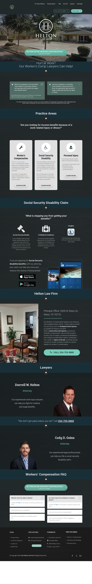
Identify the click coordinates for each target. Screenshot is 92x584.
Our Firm (65, 4)
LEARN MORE (21, 185)
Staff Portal (13, 547)
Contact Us (13, 544)
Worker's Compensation (73, 537)
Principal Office (52, 540)
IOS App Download (34, 540)
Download (79, 4)
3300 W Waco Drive (53, 544)
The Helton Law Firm (54, 537)
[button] (41, 84)
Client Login (76, 11)
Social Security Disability (73, 540)
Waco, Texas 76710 (53, 547)
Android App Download (36, 537)
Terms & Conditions (16, 540)
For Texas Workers (40, 4)
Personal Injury (71, 543)
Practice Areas (51, 4)
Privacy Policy (14, 537)
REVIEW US (36, 545)
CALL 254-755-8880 (61, 11)
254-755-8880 (17, 502)
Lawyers (72, 4)
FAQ (60, 4)
